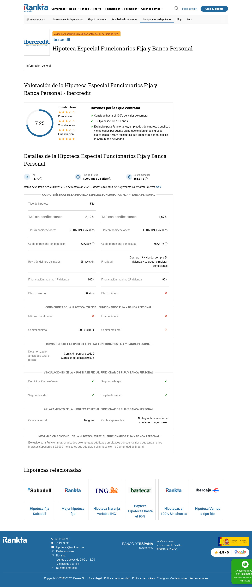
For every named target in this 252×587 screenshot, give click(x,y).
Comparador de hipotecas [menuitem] (157, 19)
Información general (38, 65)
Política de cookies (143, 578)
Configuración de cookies (172, 578)
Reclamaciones (198, 578)
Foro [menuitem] (189, 19)
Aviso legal (95, 578)
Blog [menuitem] (179, 19)
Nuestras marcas (66, 567)
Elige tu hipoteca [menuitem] (97, 19)
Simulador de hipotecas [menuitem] (124, 19)
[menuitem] (60, 8)
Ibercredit (61, 39)
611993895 (62, 539)
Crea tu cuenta (214, 9)
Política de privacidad (117, 578)
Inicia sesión (189, 9)
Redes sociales (65, 551)
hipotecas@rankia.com (70, 547)
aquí (158, 187)
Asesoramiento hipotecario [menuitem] (67, 19)
